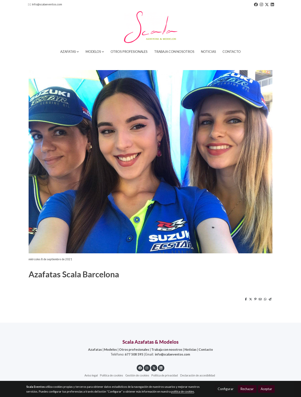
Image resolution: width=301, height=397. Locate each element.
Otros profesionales (134, 349)
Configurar (226, 389)
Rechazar (247, 389)
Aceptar (266, 389)
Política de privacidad (164, 375)
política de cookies (182, 391)
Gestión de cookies (137, 375)
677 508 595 (134, 354)
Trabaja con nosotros (166, 349)
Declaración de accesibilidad (197, 375)
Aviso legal (91, 375)
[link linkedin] (272, 4)
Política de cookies (111, 375)
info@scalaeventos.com (47, 4)
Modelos (110, 349)
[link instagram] (261, 4)
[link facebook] (256, 4)
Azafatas (95, 349)
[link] (150, 27)
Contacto (206, 349)
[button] (69, 51)
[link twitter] (267, 4)
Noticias (190, 349)
